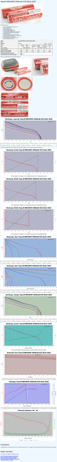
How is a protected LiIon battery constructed (9, 457)
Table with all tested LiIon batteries (7, 459)
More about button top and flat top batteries (9, 458)
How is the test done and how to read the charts (9, 456)
